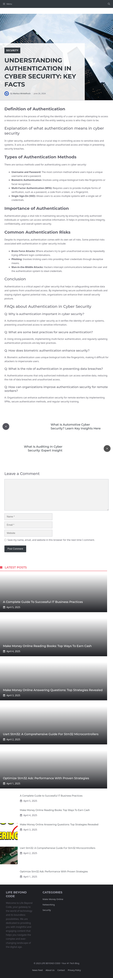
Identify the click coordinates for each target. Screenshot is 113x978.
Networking (49, 904)
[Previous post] (5, 426)
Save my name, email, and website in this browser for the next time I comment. (51, 540)
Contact (61, 970)
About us (50, 970)
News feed (37, 970)
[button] (109, 4)
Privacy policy (74, 970)
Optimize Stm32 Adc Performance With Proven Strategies (46, 778)
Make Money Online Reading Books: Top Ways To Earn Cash (47, 646)
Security (47, 910)
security (12, 50)
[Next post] (107, 448)
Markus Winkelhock (21, 93)
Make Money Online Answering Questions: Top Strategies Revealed (53, 690)
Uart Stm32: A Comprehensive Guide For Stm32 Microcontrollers (50, 734)
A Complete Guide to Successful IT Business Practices (43, 602)
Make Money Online (53, 899)
